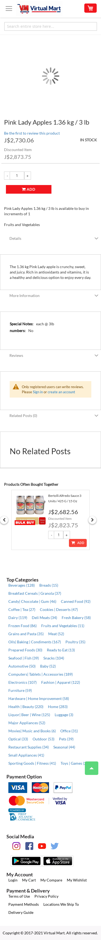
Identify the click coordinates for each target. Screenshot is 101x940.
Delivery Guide (20, 912)
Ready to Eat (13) (61, 650)
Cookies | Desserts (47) (59, 609)
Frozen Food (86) (22, 625)
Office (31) (69, 731)
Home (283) (58, 706)
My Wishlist (77, 880)
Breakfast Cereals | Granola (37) (34, 593)
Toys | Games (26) (75, 763)
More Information (24, 295)
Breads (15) (48, 585)
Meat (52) (56, 633)
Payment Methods (23, 904)
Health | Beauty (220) (25, 706)
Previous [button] (4, 520)
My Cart (29, 880)
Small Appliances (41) (26, 755)
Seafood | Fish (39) (23, 658)
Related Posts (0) (23, 415)
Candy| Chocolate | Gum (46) (32, 601)
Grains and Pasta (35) (26, 633)
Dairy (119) (17, 617)
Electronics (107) (22, 682)
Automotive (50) (22, 666)
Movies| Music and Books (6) (32, 731)
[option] (50, 520)
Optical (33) (18, 739)
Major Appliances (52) (26, 722)
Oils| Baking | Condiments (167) (34, 642)
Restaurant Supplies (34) (28, 747)
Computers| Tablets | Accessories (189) (40, 674)
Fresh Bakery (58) (76, 617)
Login (13, 880)
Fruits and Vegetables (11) (62, 625)
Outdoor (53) (43, 739)
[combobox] (50, 26)
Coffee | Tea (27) (21, 609)
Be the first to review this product (32, 133)
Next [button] (92, 520)
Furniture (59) (20, 690)
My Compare (51, 880)
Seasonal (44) (64, 747)
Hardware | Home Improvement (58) (38, 698)
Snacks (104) (53, 658)
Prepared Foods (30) (25, 650)
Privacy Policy (46, 896)
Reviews (16, 355)
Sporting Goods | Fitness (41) (32, 763)
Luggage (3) (64, 714)
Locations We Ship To (61, 904)
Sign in (38, 392)
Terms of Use (19, 896)
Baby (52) (48, 666)
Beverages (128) (21, 585)
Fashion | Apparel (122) (60, 682)
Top (89, 765)
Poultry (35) (75, 642)
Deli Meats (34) (44, 617)
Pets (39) (66, 739)
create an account (61, 392)
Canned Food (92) (75, 601)
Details (15, 238)
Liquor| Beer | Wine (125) (29, 714)
